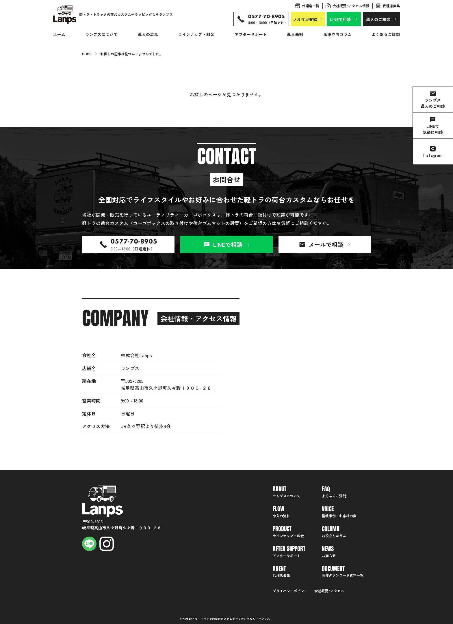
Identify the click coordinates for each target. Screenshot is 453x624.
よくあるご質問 (386, 34)
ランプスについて (101, 34)
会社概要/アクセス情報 (351, 5)
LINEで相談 (340, 19)
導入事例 (295, 34)
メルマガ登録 (305, 19)
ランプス (264, 618)
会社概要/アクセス (329, 590)
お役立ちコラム (337, 34)
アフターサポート (251, 34)
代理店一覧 (310, 5)
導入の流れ (148, 34)
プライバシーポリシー (290, 590)
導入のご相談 (378, 19)
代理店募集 (391, 5)
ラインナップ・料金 (196, 34)
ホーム (59, 34)
